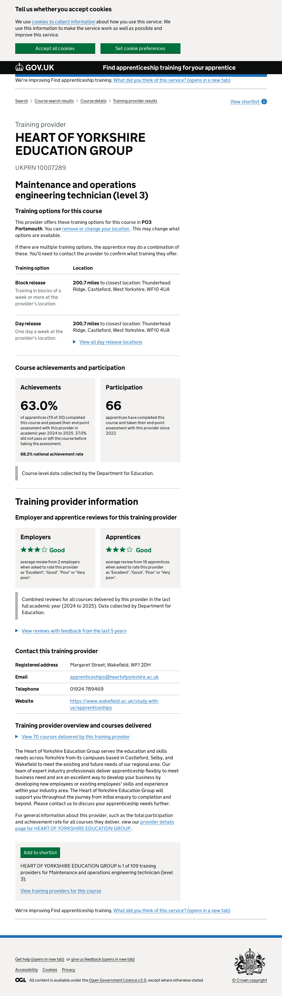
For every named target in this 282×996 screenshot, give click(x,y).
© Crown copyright (249, 980)
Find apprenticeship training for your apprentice (169, 67)
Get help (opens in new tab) (40, 959)
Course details (94, 100)
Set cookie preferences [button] (140, 48)
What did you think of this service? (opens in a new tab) (171, 80)
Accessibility (26, 969)
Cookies (49, 969)
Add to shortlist (40, 852)
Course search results (54, 100)
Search (21, 100)
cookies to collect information (63, 22)
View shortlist (248, 102)
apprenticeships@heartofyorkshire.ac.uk (114, 677)
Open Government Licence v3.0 (117, 980)
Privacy (68, 969)
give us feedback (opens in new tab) (103, 959)
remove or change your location (96, 229)
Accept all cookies (55, 48)
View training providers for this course (60, 891)
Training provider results (135, 100)
